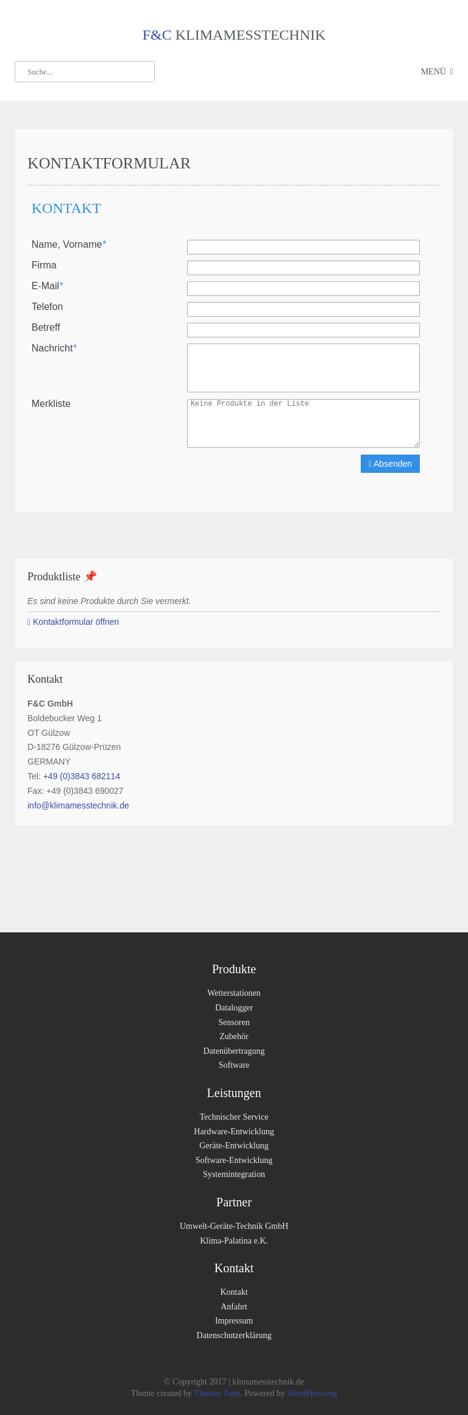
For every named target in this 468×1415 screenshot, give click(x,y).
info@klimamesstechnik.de (78, 805)
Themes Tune (217, 1393)
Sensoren (233, 1022)
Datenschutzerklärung (234, 1335)
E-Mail (47, 286)
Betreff (46, 328)
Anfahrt (234, 1306)
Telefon (47, 307)
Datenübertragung (233, 1051)
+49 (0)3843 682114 (82, 776)
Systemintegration (234, 1174)
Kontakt (233, 1292)
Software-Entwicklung (234, 1160)
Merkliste (51, 404)
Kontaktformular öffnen (73, 622)
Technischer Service (234, 1117)
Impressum (234, 1320)
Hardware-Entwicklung (234, 1131)
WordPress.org (311, 1393)
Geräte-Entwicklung (234, 1145)
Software (234, 1065)
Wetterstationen (234, 993)
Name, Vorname (69, 245)
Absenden (390, 464)
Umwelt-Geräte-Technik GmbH (234, 1226)
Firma (44, 265)
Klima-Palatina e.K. (234, 1240)
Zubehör (233, 1036)
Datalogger (234, 1007)
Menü (433, 71)
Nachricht (54, 348)
